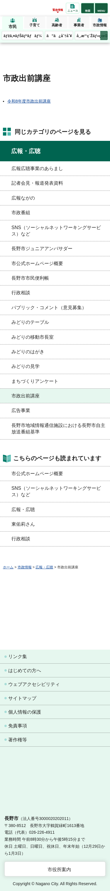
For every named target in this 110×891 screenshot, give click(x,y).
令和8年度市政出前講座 (29, 101)
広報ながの (23, 197)
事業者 (79, 25)
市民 (13, 26)
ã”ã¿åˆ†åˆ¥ (59, 36)
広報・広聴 (25, 151)
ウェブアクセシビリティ (34, 684)
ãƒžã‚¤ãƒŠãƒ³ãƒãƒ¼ (23, 36)
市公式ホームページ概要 (37, 263)
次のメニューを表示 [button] (104, 35)
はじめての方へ (24, 670)
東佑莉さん (23, 524)
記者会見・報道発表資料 (37, 183)
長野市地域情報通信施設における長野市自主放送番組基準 (58, 428)
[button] (87, 8)
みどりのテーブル (30, 322)
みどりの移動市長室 (32, 337)
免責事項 (17, 725)
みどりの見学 (25, 366)
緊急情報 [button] (58, 9)
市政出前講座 (25, 395)
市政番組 (20, 212)
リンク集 (17, 656)
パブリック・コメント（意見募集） (49, 307)
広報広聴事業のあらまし (37, 168)
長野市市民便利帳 (30, 278)
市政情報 (100, 25)
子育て (34, 25)
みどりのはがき (27, 351)
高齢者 (57, 25)
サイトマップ (22, 698)
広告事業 (20, 410)
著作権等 (17, 739)
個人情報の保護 (24, 712)
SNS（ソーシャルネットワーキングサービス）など (56, 230)
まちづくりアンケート (34, 381)
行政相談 (20, 292)
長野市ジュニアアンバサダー (41, 248)
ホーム (8, 567)
